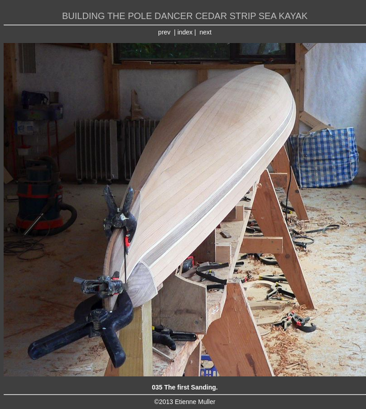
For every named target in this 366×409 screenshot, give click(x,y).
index (185, 32)
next (205, 32)
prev (164, 32)
